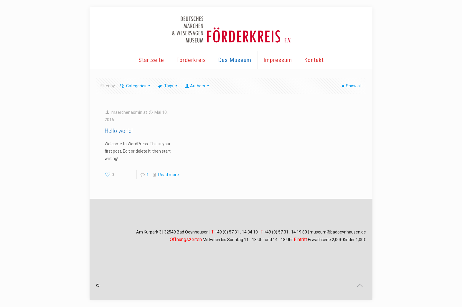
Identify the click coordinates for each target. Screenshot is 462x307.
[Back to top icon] (360, 285)
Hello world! (119, 130)
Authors (197, 86)
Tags (168, 86)
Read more (168, 174)
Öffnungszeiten (186, 239)
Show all (351, 86)
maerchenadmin (126, 112)
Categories (135, 86)
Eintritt (300, 239)
